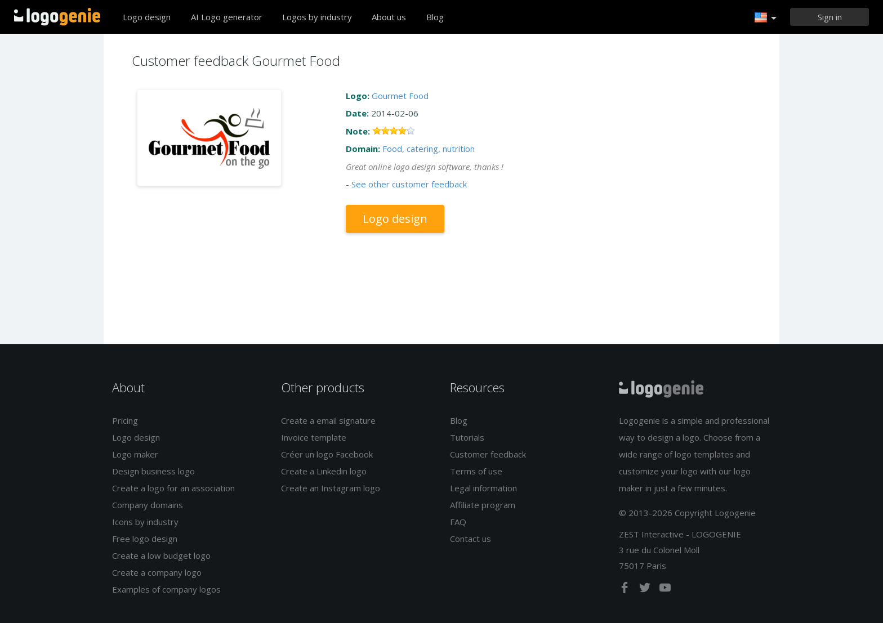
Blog (435, 17)
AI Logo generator (226, 17)
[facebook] (625, 589)
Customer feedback (488, 454)
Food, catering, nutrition (428, 148)
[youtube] (665, 589)
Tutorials (467, 437)
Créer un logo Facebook (327, 454)
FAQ (458, 521)
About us (389, 17)
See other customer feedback (409, 184)
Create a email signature (328, 420)
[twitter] (646, 589)
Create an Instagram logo (330, 488)
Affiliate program (482, 504)
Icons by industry (145, 521)
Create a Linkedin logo (324, 471)
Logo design (147, 17)
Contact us (470, 538)
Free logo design (144, 538)
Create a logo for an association (173, 488)
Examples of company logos (166, 589)
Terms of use (476, 471)
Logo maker (135, 454)
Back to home (57, 17)
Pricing (125, 420)
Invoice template (313, 437)
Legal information (483, 488)
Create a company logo (157, 572)
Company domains (147, 504)
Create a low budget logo (161, 555)
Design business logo (153, 471)
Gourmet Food (400, 95)
